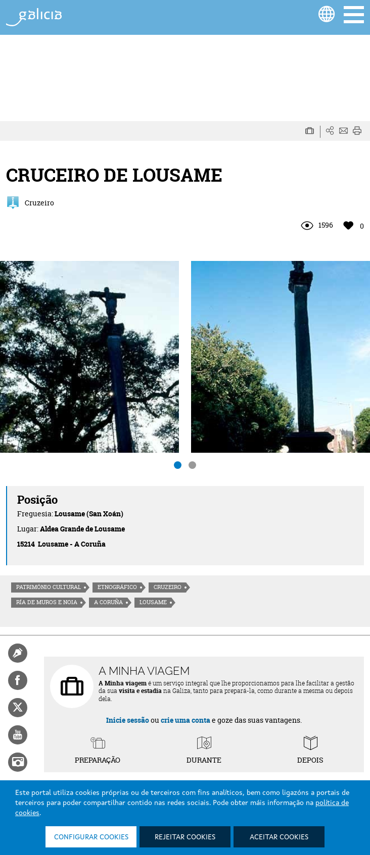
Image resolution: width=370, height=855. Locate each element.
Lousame (153, 602)
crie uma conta (185, 720)
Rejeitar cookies (185, 837)
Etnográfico (117, 587)
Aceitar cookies (279, 837)
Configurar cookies (91, 837)
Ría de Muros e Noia (46, 602)
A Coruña (108, 602)
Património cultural (48, 587)
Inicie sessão (127, 720)
